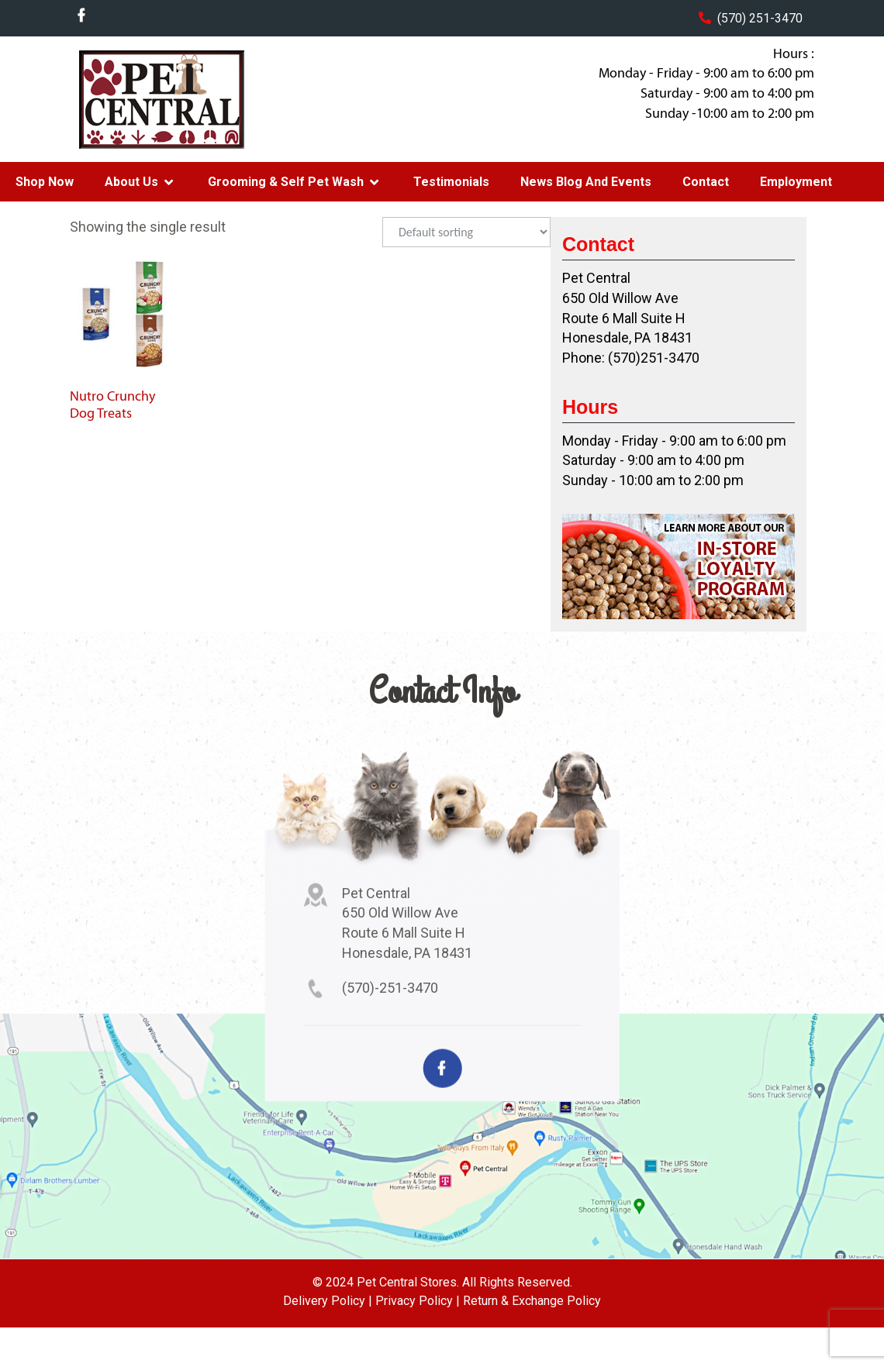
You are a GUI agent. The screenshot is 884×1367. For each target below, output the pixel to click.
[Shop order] (466, 232)
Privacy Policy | (417, 1300)
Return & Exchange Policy (532, 1300)
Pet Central (194, 99)
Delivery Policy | (327, 1300)
